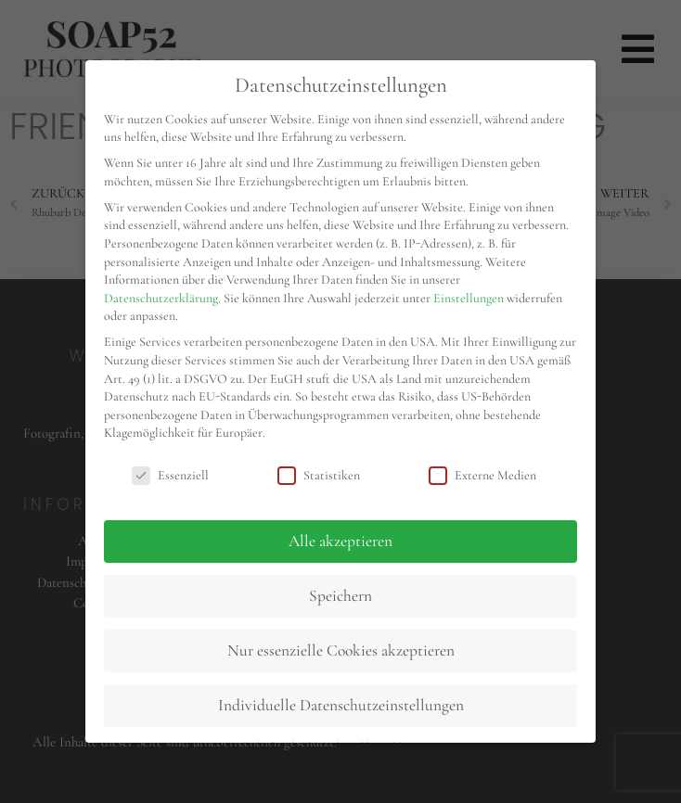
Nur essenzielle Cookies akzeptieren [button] (341, 650)
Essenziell (170, 475)
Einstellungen (468, 298)
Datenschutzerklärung (161, 298)
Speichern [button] (340, 595)
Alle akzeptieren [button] (340, 541)
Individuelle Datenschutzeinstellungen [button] (341, 705)
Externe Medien (482, 475)
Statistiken (318, 475)
